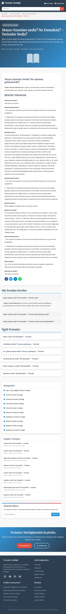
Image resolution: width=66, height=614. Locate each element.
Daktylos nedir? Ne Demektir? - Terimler (17, 480)
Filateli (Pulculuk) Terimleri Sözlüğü (14, 590)
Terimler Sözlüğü (15, 14)
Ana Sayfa (48, 3)
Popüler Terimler (39, 574)
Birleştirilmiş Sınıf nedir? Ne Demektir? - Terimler (20, 487)
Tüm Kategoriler (24, 546)
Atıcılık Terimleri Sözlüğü (13, 408)
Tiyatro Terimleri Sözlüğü (29, 14)
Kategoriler (59, 3)
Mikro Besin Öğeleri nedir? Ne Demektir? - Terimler (21, 458)
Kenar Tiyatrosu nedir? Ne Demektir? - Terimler (21, 366)
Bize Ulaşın (37, 587)
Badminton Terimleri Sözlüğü (14, 417)
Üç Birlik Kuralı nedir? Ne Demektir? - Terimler (20, 359)
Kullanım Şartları (39, 597)
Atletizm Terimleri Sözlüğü (14, 412)
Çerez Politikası (39, 600)
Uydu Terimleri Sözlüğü (10, 597)
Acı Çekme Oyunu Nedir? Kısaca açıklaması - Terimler (23, 351)
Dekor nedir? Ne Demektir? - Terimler (17, 337)
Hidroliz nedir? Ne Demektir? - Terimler (17, 465)
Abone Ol (55, 514)
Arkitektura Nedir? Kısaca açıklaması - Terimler (21, 344)
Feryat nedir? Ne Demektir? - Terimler (16, 443)
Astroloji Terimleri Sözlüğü (14, 403)
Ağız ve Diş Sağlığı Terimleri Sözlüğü (17, 390)
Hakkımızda (38, 577)
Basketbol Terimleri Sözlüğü (14, 430)
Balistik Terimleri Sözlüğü (13, 421)
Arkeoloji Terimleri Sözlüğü (14, 399)
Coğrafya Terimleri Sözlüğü (11, 593)
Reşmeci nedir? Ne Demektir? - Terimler (17, 495)
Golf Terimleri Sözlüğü (10, 600)
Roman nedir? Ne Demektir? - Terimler (16, 473)
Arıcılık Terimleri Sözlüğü (13, 395)
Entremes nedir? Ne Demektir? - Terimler (18, 373)
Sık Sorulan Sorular (40, 590)
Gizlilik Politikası (39, 593)
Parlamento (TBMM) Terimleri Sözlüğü (15, 587)
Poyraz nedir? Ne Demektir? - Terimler (16, 451)
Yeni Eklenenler (42, 546)
